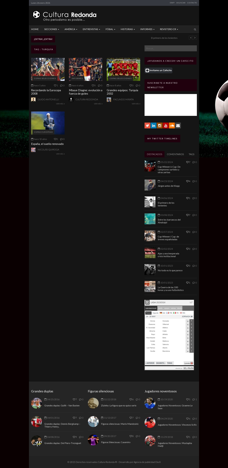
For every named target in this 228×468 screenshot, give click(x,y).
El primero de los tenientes (166, 204)
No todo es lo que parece (170, 270)
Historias (128, 29)
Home (35, 29)
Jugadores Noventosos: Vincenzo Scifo (177, 424)
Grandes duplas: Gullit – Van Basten (62, 405)
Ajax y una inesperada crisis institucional (168, 255)
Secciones (52, 29)
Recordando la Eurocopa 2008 (46, 91)
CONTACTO (192, 3)
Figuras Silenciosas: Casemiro (115, 442)
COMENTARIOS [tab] (175, 154)
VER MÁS (60, 104)
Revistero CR (169, 29)
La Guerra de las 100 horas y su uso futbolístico (171, 288)
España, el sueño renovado (47, 143)
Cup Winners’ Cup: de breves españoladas (168, 238)
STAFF (172, 3)
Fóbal (111, 29)
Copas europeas (43, 132)
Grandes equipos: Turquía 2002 (122, 91)
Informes (147, 29)
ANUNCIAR (180, 3)
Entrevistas (92, 29)
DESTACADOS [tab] (154, 154)
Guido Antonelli (48, 99)
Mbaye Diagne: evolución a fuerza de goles (85, 91)
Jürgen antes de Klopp (70, 37)
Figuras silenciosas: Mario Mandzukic (120, 423)
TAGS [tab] (191, 154)
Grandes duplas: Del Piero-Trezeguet (62, 443)
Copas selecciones (45, 78)
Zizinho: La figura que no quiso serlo (118, 405)
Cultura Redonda (86, 99)
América (71, 29)
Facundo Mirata (123, 99)
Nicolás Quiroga (48, 149)
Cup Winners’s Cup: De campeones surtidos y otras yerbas (169, 169)
